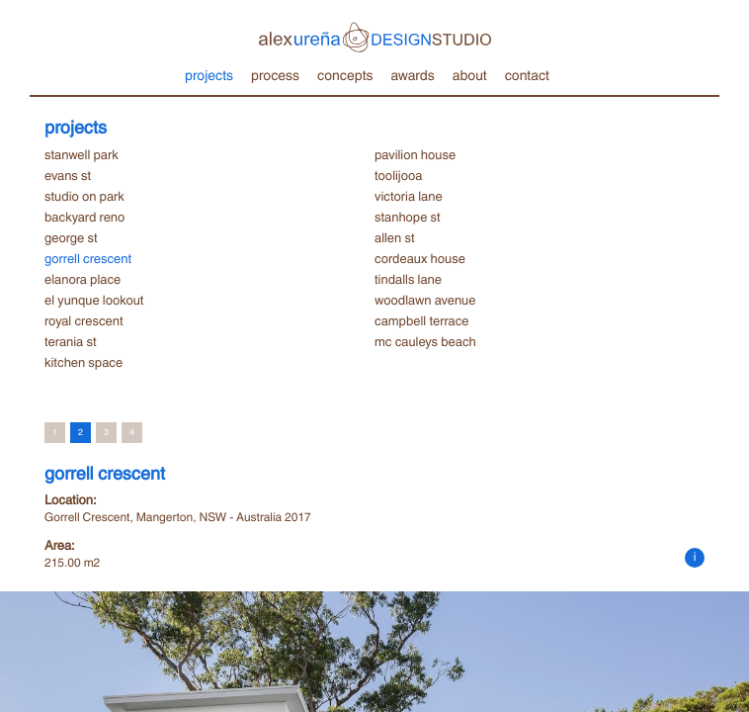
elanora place (82, 279)
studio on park (84, 196)
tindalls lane (408, 279)
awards (412, 74)
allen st (394, 237)
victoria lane (408, 196)
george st (71, 237)
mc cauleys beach (425, 341)
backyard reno (84, 216)
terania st (70, 341)
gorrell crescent (87, 258)
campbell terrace (421, 320)
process (275, 74)
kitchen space (83, 362)
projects (209, 74)
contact (527, 74)
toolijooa (398, 175)
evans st (67, 175)
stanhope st (407, 216)
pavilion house (415, 154)
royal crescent (84, 320)
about (470, 74)
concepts (345, 74)
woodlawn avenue (424, 300)
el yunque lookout (93, 300)
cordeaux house (419, 258)
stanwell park (81, 154)
